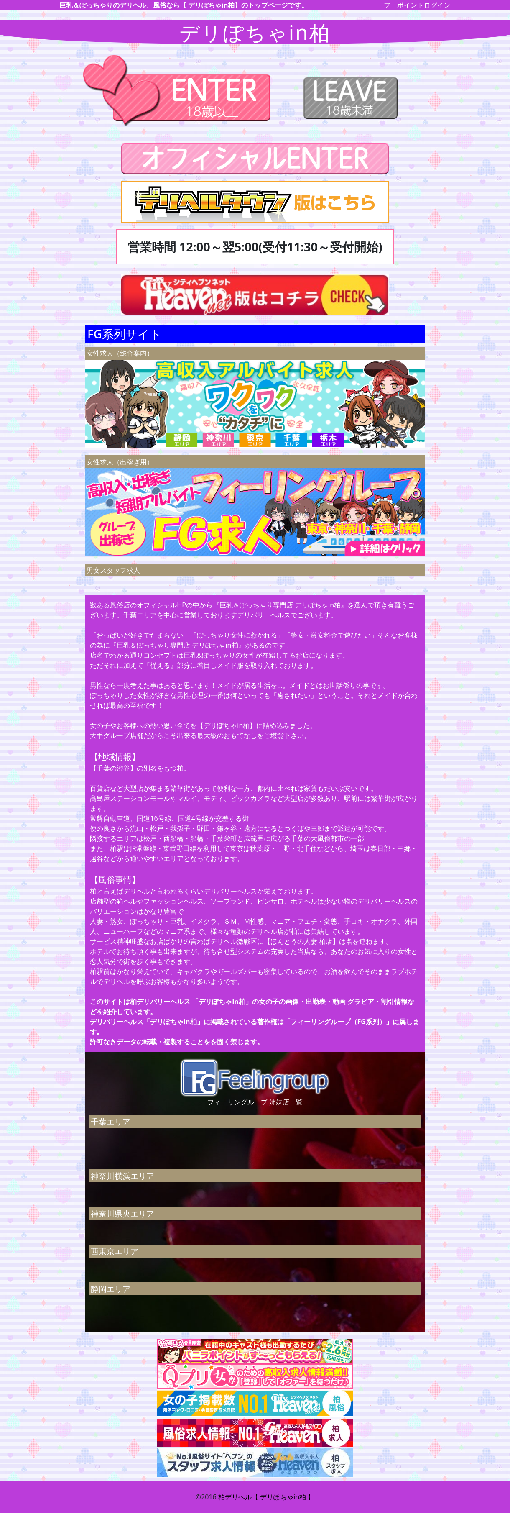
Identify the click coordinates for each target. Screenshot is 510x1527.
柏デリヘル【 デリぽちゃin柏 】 (266, 1496)
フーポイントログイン (417, 5)
